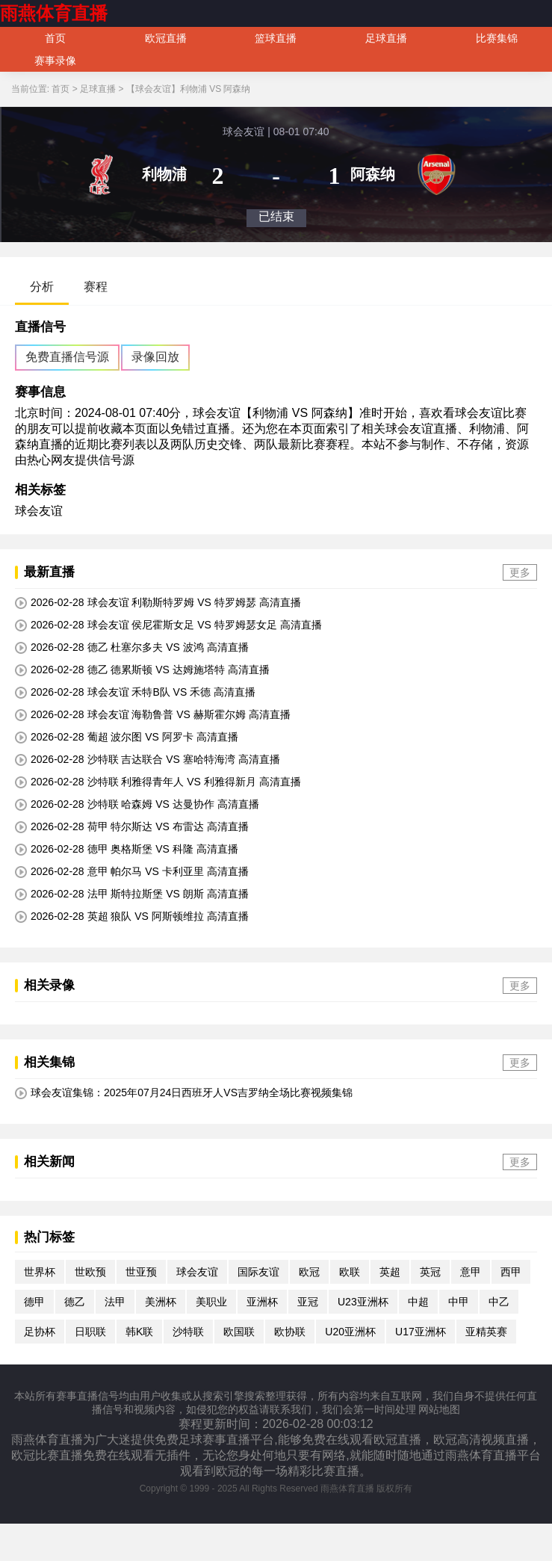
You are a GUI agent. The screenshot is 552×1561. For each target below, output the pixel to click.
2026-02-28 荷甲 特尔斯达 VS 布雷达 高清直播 (132, 826)
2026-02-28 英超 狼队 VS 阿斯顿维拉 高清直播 (132, 916)
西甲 (510, 1272)
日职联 (90, 1332)
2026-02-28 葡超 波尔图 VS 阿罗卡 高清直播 (126, 737)
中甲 (458, 1302)
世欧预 (90, 1272)
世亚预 (141, 1272)
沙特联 (188, 1332)
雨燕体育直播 (54, 13)
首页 (55, 38)
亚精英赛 (486, 1332)
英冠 (430, 1272)
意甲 (470, 1272)
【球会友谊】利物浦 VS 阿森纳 (188, 89)
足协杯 (39, 1332)
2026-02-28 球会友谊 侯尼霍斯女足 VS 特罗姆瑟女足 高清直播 (168, 625)
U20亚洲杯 (350, 1332)
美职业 (211, 1302)
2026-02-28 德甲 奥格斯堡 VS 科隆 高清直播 (126, 849)
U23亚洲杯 (363, 1302)
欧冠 (309, 1272)
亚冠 (307, 1302)
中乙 (499, 1302)
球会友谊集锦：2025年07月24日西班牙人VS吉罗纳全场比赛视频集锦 (184, 1092)
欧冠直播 (166, 38)
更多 (519, 572)
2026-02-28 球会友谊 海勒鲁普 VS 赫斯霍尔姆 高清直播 (153, 714)
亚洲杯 (262, 1302)
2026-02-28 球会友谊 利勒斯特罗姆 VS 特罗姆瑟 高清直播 (158, 602)
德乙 (74, 1302)
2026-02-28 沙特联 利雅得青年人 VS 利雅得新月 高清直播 (158, 782)
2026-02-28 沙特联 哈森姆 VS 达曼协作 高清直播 (137, 804)
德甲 (34, 1302)
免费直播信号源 (67, 356)
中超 (418, 1302)
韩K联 (139, 1332)
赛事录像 (55, 61)
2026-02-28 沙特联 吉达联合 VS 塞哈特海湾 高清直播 (147, 759)
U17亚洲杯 (420, 1332)
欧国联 (239, 1332)
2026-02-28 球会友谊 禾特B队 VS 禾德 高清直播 (135, 692)
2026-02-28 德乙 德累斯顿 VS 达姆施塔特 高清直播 (142, 670)
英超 (389, 1272)
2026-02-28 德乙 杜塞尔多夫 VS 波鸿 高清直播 (132, 647)
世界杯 (39, 1272)
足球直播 (386, 38)
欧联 (349, 1272)
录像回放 (155, 356)
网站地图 (439, 1409)
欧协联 (290, 1332)
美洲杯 (160, 1302)
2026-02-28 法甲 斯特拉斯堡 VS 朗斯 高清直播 (132, 894)
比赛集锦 (497, 38)
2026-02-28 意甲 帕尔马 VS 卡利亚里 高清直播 (132, 871)
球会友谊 (39, 510)
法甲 (115, 1302)
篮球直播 (276, 38)
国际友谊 (258, 1272)
